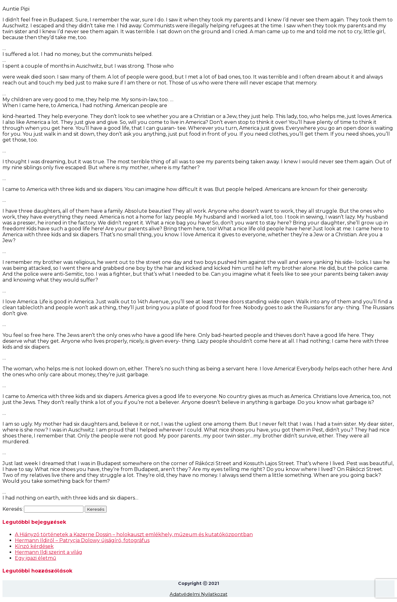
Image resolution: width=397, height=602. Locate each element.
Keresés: (12, 509)
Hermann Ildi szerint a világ (48, 552)
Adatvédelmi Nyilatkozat (198, 594)
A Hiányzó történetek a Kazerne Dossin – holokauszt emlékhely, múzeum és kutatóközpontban (134, 534)
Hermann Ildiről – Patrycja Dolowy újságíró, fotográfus (82, 540)
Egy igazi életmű (35, 558)
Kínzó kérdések (34, 546)
